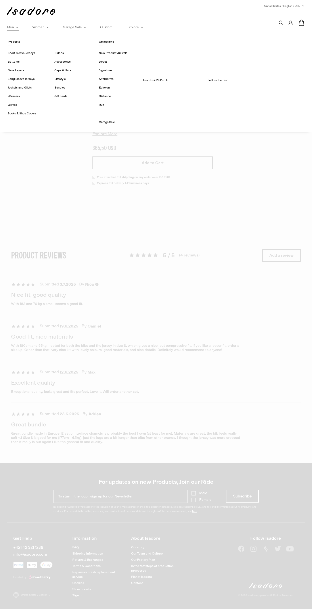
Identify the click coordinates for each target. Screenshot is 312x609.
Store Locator (82, 589)
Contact (137, 583)
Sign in (77, 595)
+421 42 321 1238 (28, 547)
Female (205, 499)
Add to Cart (153, 162)
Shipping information (87, 553)
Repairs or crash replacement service (93, 574)
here (194, 511)
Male (203, 493)
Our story (137, 547)
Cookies (78, 583)
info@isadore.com (30, 554)
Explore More (104, 133)
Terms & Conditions (86, 566)
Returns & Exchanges (87, 560)
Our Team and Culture (147, 553)
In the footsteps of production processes (152, 568)
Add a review (281, 255)
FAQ (75, 547)
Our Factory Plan (143, 560)
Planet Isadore (141, 577)
